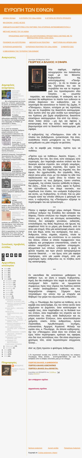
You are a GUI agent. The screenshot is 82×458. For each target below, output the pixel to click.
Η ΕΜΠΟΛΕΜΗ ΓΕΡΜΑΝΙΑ (13, 344)
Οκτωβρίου (9, 284)
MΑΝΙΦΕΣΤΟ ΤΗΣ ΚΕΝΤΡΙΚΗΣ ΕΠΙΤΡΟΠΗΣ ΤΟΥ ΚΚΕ (18, 214)
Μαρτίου (8, 298)
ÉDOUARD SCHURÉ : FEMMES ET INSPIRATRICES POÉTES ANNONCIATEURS (18, 95)
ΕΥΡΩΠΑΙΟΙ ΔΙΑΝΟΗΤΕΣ (12, 47)
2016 (6, 275)
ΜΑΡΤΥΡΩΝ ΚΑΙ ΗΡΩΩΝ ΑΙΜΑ (65, 42)
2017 (6, 273)
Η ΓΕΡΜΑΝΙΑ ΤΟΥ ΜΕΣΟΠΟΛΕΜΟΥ (11, 341)
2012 (6, 352)
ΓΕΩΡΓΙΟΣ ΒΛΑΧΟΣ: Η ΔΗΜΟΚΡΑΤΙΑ (43, 362)
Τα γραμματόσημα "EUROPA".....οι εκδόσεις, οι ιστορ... (15, 320)
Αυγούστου (9, 288)
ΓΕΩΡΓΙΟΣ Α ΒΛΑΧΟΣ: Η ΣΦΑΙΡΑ (15, 332)
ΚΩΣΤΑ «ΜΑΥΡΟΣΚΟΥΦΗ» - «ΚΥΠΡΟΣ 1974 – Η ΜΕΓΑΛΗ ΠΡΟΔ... (15, 328)
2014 (6, 279)
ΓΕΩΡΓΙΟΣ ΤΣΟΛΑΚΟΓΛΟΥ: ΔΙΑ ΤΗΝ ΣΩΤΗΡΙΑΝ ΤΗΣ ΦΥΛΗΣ (19, 110)
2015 (6, 277)
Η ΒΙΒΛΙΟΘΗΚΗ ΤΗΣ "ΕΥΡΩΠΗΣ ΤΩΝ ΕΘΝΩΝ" (21, 51)
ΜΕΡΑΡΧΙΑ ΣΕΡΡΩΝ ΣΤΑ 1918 (12, 152)
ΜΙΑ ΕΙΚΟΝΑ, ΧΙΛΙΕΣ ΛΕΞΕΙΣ (14, 23)
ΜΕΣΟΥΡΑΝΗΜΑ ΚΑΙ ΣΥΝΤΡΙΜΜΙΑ (14, 229)
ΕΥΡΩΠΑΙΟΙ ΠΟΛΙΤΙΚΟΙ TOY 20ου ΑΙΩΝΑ (41, 47)
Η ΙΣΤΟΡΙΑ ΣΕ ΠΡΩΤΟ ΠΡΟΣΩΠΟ (58, 18)
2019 (6, 268)
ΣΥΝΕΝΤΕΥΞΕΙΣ (67, 47)
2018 (6, 271)
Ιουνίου (8, 292)
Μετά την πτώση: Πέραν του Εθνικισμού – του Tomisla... (14, 317)
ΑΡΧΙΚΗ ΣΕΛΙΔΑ (9, 18)
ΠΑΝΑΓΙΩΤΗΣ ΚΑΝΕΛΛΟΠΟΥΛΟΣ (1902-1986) (14, 313)
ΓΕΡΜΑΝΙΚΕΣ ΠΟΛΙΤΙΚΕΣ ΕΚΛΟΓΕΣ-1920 (13, 338)
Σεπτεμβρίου (10, 286)
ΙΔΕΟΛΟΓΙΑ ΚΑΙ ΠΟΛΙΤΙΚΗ (39, 42)
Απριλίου (9, 296)
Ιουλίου (8, 290)
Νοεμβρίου (9, 282)
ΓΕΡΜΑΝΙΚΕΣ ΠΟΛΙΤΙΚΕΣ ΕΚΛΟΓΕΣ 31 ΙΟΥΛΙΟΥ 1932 (14, 300)
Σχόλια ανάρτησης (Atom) (47, 453)
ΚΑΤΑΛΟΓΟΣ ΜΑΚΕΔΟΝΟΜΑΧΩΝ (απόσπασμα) (18, 181)
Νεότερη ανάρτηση (35, 448)
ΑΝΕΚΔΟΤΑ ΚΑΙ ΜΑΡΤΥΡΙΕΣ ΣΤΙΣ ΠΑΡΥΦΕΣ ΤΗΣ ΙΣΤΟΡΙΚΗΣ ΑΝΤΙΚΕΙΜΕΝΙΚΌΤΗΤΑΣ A (37, 27)
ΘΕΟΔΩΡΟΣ (18, 366)
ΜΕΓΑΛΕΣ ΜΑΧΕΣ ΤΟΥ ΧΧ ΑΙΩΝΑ (16, 31)
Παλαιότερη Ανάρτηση (72, 448)
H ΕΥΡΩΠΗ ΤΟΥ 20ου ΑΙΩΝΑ (30, 18)
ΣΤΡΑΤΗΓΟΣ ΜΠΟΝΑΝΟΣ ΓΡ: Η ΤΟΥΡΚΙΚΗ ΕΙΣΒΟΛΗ (15, 324)
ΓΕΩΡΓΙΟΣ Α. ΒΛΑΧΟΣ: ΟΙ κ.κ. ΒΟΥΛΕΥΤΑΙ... (43, 368)
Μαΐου (8, 294)
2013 (6, 350)
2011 (6, 354)
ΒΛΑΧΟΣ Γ (37, 374)
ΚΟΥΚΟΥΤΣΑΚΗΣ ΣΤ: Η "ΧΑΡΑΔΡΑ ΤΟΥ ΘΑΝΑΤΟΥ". (18, 138)
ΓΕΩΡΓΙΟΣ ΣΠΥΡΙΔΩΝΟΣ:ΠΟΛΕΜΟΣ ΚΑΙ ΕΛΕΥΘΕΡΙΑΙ (19, 165)
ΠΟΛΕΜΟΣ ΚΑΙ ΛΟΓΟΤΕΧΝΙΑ (14, 42)
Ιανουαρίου (9, 348)
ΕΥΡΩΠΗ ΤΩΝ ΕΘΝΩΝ (28, 10)
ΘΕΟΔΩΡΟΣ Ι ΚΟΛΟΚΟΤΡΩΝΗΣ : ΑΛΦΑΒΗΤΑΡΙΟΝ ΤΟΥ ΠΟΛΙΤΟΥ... (15, 305)
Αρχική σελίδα (53, 448)
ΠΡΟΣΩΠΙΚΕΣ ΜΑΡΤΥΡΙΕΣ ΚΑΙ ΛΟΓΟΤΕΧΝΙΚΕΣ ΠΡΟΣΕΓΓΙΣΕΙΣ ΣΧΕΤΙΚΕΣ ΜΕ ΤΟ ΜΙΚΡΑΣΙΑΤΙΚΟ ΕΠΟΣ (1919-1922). (40, 37)
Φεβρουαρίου (10, 346)
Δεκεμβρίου (9, 281)
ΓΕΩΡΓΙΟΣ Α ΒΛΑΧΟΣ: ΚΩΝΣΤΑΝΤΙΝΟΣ (42, 365)
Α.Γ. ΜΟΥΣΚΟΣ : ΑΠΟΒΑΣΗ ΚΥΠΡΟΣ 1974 (13, 334)
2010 (6, 356)
